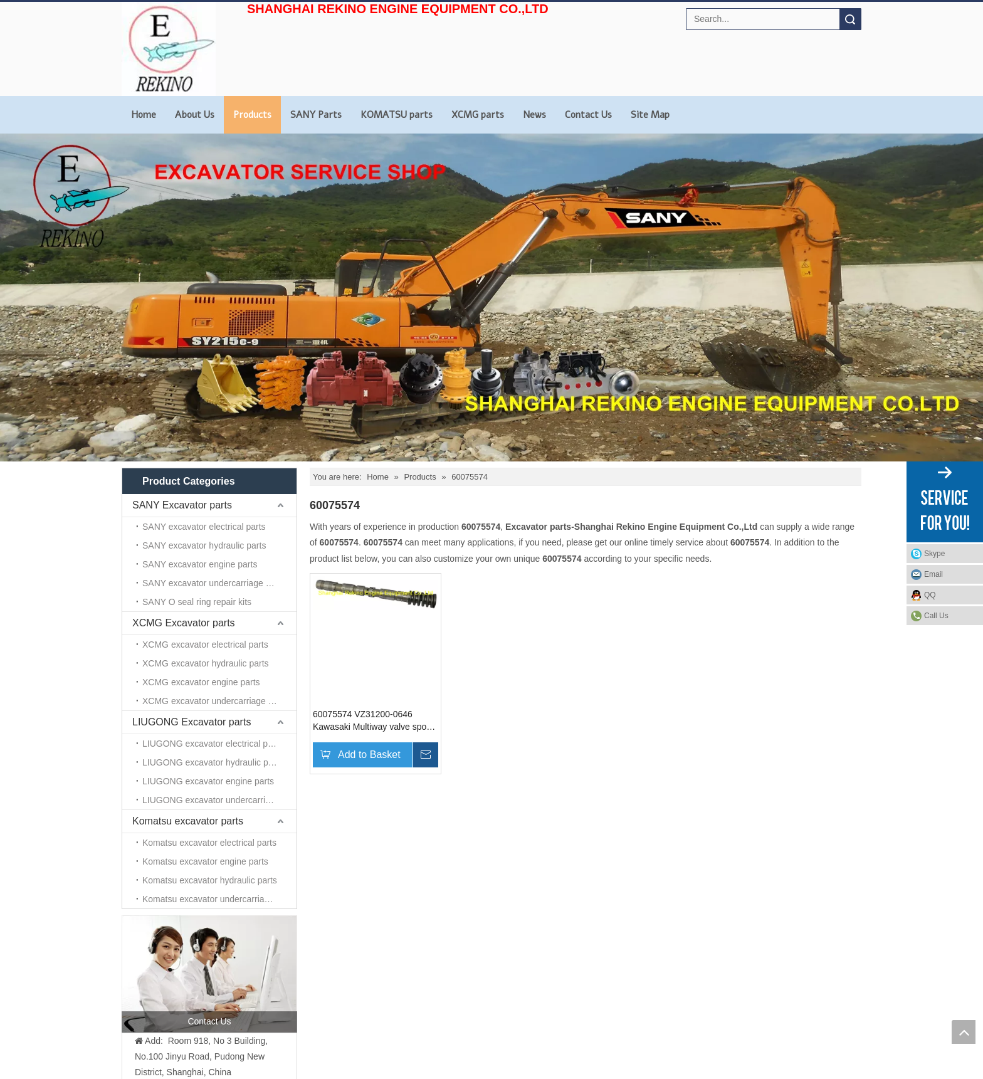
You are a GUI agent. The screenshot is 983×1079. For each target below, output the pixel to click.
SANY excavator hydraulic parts (204, 545)
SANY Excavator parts (182, 505)
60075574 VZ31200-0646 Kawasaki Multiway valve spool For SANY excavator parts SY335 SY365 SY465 (373, 721)
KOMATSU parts (396, 114)
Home (143, 114)
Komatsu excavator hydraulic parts (209, 880)
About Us (194, 114)
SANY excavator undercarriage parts (213, 583)
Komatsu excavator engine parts (205, 861)
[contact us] (209, 973)
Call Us (936, 615)
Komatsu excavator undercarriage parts (219, 899)
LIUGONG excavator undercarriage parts (219, 800)
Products (252, 114)
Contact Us (588, 114)
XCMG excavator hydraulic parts (205, 663)
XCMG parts (477, 114)
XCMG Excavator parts (183, 623)
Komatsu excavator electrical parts (209, 843)
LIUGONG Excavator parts (191, 722)
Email (933, 574)
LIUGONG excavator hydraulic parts (212, 762)
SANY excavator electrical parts (204, 527)
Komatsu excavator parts (187, 821)
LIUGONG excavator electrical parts (212, 744)
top (963, 1032)
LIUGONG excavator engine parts (208, 781)
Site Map (650, 114)
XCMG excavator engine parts (201, 682)
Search (850, 19)
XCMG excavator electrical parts (205, 645)
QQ (930, 595)
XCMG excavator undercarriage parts (215, 701)
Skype (934, 553)
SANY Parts (316, 114)
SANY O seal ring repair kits (196, 602)
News (534, 114)
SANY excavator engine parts (199, 564)
